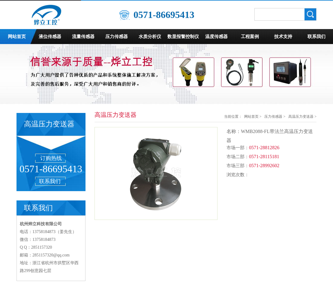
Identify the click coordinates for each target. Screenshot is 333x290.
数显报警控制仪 (183, 36)
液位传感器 (50, 36)
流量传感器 (83, 36)
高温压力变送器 (301, 116)
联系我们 (317, 36)
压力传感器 (116, 36)
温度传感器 (216, 36)
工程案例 (250, 36)
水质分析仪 (150, 36)
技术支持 (283, 36)
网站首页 (17, 36)
